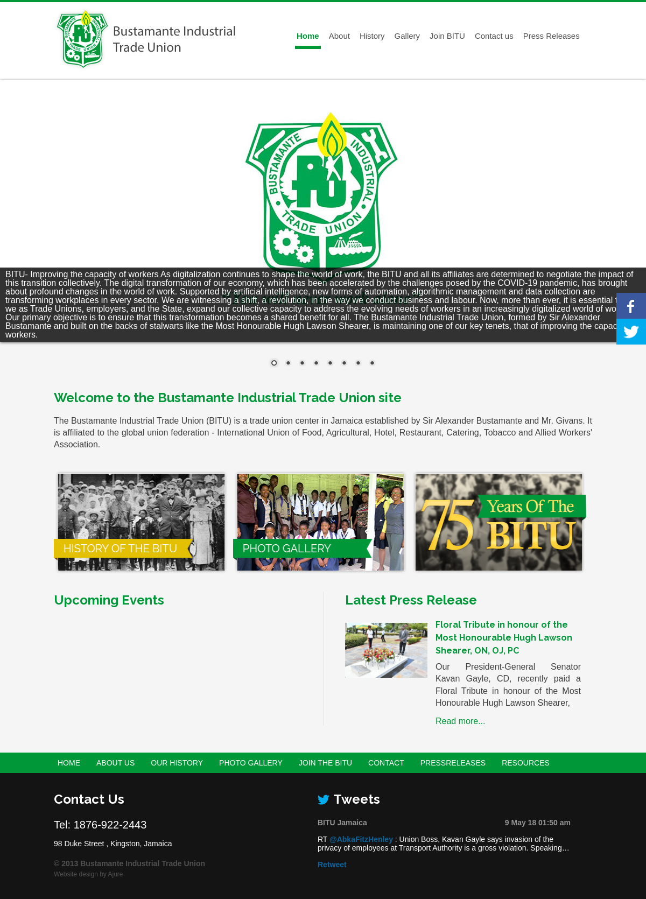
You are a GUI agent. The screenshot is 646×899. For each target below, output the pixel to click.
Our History (177, 762)
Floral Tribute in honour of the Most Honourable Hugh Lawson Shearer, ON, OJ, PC (504, 638)
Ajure (115, 874)
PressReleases (453, 762)
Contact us (494, 35)
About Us (115, 762)
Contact (386, 762)
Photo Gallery (251, 762)
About (339, 35)
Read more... (460, 721)
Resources (526, 762)
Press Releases (551, 35)
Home (308, 35)
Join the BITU (325, 762)
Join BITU (447, 35)
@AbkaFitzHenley (361, 839)
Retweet (332, 864)
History (372, 35)
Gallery (407, 35)
